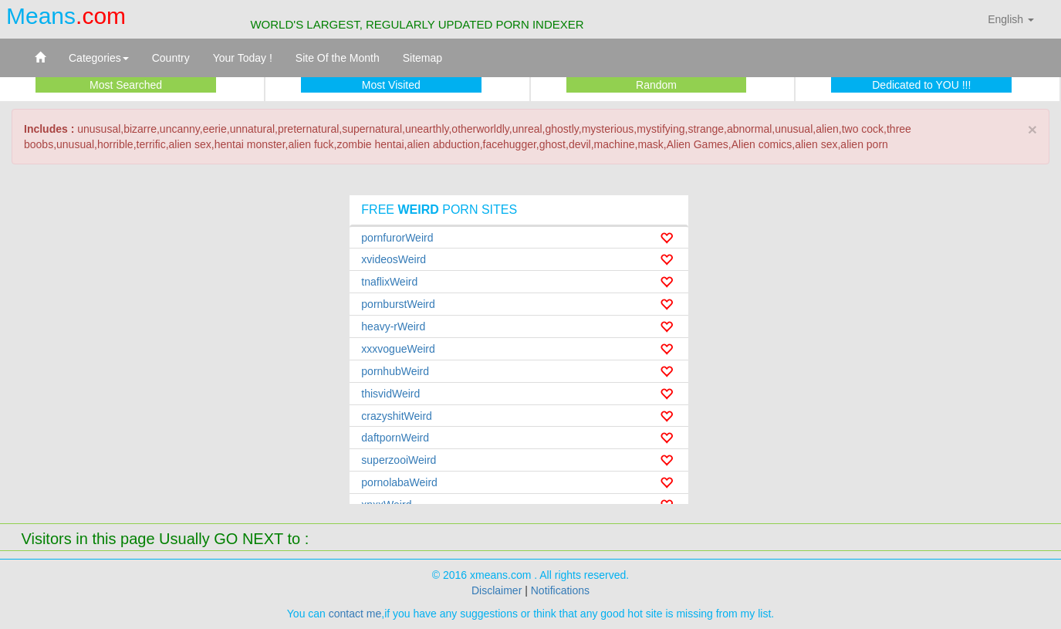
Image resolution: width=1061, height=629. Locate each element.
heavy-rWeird (393, 326)
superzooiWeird (398, 460)
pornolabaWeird (399, 482)
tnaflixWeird (389, 282)
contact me (355, 613)
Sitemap (422, 58)
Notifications (560, 590)
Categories (99, 58)
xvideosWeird (393, 259)
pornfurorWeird (397, 238)
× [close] (1032, 129)
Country (171, 58)
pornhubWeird (395, 371)
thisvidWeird (390, 393)
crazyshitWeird (396, 416)
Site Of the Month (338, 58)
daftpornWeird (395, 437)
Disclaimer (496, 590)
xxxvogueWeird (397, 349)
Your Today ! (242, 58)
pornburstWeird (397, 304)
